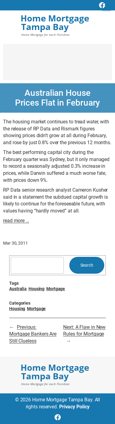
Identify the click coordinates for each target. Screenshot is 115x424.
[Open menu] (106, 7)
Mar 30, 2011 (15, 243)
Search (86, 265)
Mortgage (55, 288)
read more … (16, 220)
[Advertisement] (57, 65)
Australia (18, 288)
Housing (36, 288)
